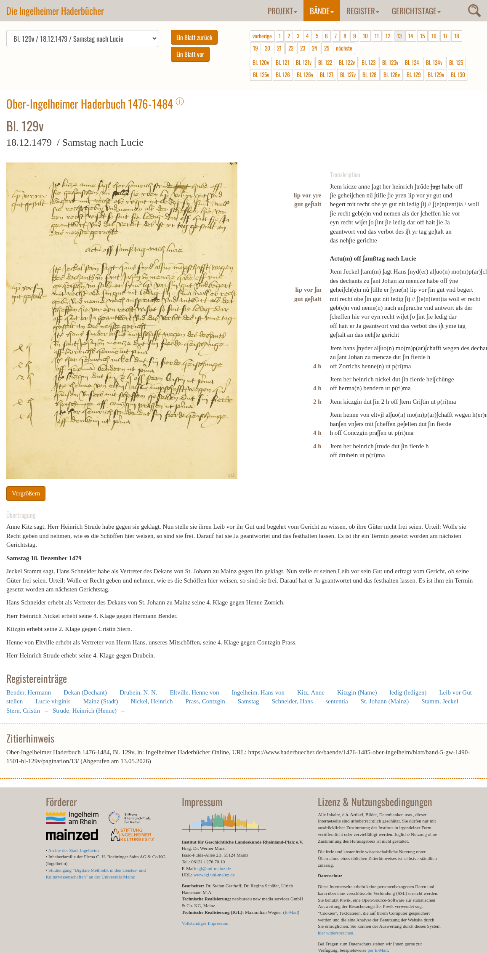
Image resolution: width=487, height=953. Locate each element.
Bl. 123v (390, 62)
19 (255, 48)
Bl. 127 (326, 74)
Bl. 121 (282, 62)
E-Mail (291, 912)
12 (388, 36)
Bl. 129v (436, 74)
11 (377, 36)
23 (302, 48)
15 (422, 36)
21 (279, 48)
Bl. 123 (368, 62)
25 (326, 48)
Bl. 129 (414, 74)
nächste (344, 48)
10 (365, 36)
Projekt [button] (282, 10)
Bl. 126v (305, 74)
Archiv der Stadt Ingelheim (73, 850)
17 (445, 36)
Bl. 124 (412, 62)
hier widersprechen (335, 932)
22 (290, 48)
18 (456, 36)
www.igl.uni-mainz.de (214, 874)
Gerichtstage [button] (416, 10)
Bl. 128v (391, 74)
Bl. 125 (456, 62)
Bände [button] (322, 10)
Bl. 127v (348, 74)
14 (410, 36)
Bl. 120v (261, 62)
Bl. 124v (434, 62)
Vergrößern (26, 493)
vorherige (262, 36)
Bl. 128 (369, 74)
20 (267, 48)
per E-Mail (377, 950)
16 (433, 36)
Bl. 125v (261, 74)
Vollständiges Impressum (205, 923)
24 (314, 48)
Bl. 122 (325, 62)
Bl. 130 (458, 74)
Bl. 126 (283, 74)
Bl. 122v (347, 62)
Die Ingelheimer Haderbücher (55, 10)
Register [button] (362, 10)
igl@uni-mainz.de (214, 868)
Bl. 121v (303, 62)
